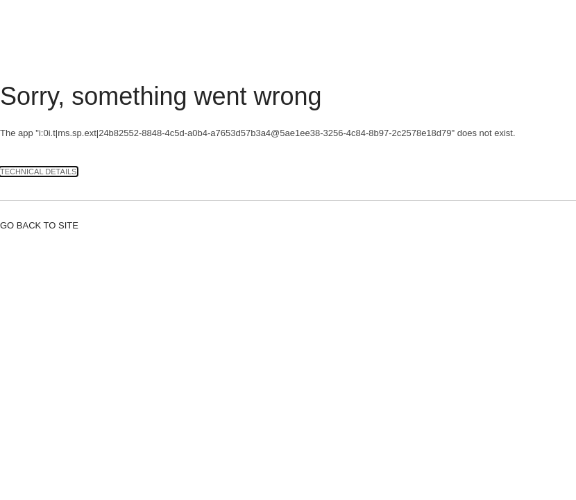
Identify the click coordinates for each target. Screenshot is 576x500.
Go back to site (39, 225)
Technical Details (38, 171)
